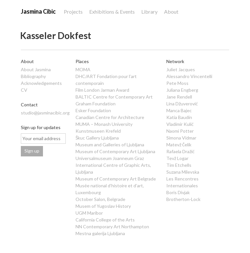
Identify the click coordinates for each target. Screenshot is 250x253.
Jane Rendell (179, 97)
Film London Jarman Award (102, 90)
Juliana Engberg (182, 90)
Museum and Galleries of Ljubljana (110, 144)
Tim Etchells (178, 165)
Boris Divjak (178, 192)
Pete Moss (177, 83)
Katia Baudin (179, 117)
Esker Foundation (93, 110)
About (171, 11)
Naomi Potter (180, 131)
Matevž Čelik (178, 144)
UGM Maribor (89, 213)
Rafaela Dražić (180, 151)
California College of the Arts (105, 219)
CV (24, 90)
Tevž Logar (177, 158)
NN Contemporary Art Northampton (112, 226)
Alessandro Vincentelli (189, 76)
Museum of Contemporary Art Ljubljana (115, 151)
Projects (73, 11)
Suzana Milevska (182, 172)
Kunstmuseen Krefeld (98, 131)
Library (149, 11)
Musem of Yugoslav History (103, 206)
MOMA (83, 69)
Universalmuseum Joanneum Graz (110, 158)
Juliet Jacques (180, 69)
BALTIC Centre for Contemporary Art (114, 97)
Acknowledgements (41, 83)
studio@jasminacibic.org (45, 112)
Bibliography (33, 76)
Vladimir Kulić (180, 124)
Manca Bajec (179, 110)
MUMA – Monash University (104, 124)
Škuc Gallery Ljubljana (97, 137)
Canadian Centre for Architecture (110, 117)
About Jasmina (36, 69)
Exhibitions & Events (112, 11)
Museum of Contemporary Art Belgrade (116, 178)
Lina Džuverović (182, 103)
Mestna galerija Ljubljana (100, 233)
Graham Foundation (96, 103)
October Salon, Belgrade (100, 199)
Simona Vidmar (181, 137)
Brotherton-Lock (183, 199)
